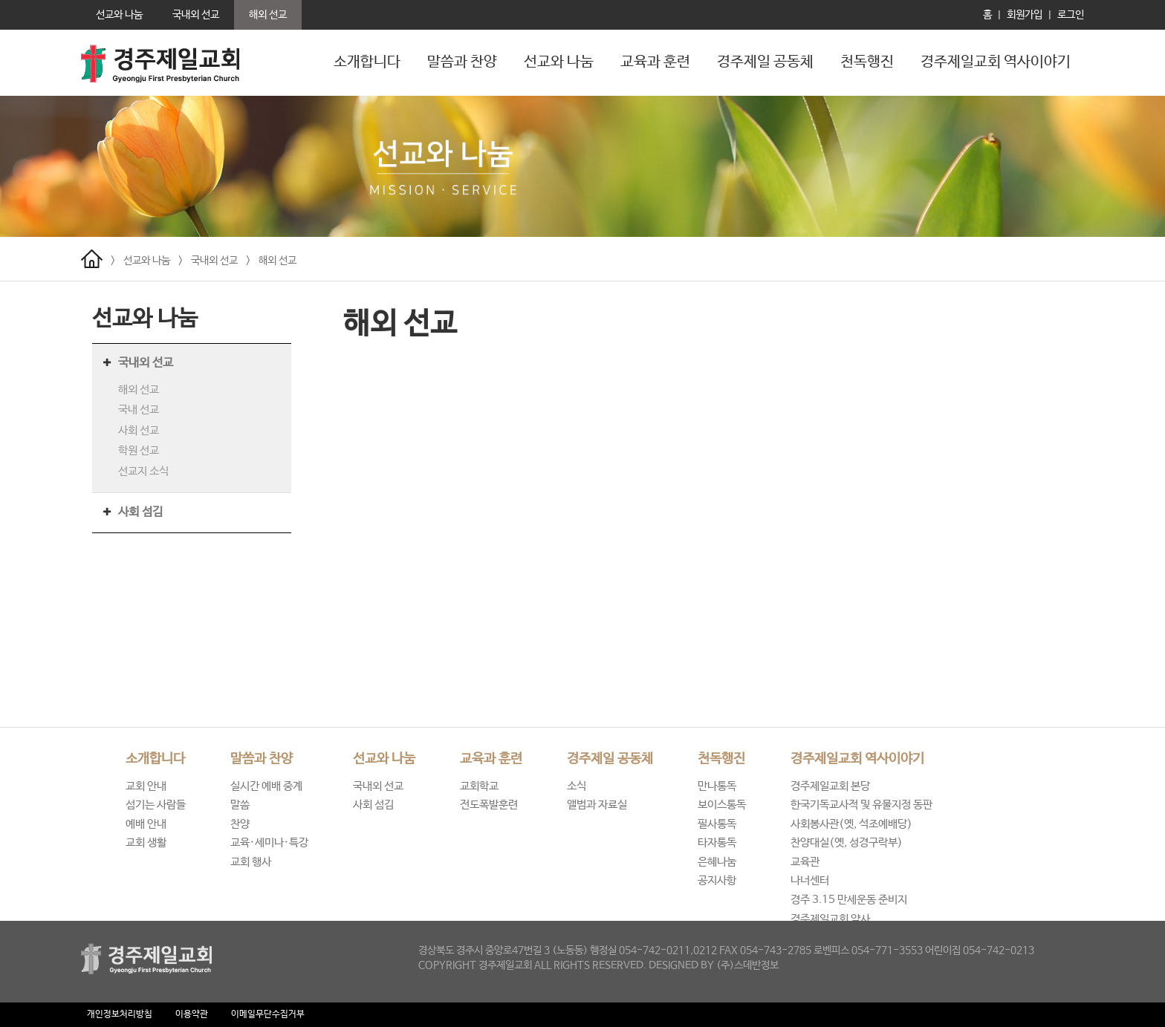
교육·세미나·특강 (269, 842)
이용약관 (191, 1014)
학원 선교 (138, 450)
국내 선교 (138, 409)
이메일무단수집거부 (268, 1014)
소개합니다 (367, 62)
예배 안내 (146, 824)
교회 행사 (250, 861)
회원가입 (1024, 15)
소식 (576, 786)
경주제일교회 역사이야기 (996, 62)
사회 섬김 (140, 512)
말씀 (240, 804)
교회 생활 (146, 842)
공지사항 (717, 880)
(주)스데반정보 (747, 965)
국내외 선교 (214, 261)
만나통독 (717, 786)
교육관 (805, 861)
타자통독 (717, 842)
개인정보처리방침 (119, 1014)
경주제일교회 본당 (830, 786)
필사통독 (717, 824)
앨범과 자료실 (597, 804)
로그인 (1070, 15)
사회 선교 (138, 430)
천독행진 (867, 62)
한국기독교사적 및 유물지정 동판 (861, 804)
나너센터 (810, 880)
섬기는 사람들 (156, 804)
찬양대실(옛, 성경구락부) (847, 842)
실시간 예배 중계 (266, 786)
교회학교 (479, 786)
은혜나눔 (717, 861)
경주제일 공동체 (765, 62)
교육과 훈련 (655, 62)
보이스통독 (722, 804)
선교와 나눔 (559, 62)
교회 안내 (146, 786)
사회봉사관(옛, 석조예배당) (851, 824)
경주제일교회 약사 (830, 919)
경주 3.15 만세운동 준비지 (849, 899)
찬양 (240, 824)
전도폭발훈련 (489, 804)
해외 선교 (277, 261)
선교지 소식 (143, 471)
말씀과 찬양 (462, 62)
